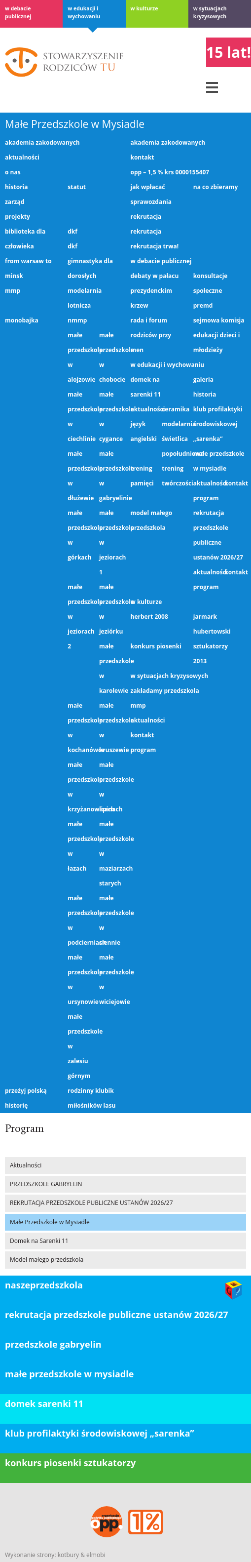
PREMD (203, 305)
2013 (200, 661)
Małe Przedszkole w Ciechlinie (81, 416)
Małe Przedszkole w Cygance (112, 416)
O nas (13, 172)
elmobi (95, 1555)
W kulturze (144, 8)
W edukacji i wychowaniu (84, 12)
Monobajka (21, 320)
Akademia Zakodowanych (42, 142)
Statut (77, 187)
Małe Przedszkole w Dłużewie (81, 475)
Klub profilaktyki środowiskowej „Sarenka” (218, 424)
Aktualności (22, 157)
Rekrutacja (146, 216)
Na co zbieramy (215, 187)
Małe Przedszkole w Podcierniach (81, 920)
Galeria (203, 379)
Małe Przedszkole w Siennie (112, 920)
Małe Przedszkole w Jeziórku (112, 609)
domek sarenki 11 (44, 1403)
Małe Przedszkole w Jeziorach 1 (112, 542)
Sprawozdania (151, 202)
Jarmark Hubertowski (212, 624)
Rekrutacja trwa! (155, 246)
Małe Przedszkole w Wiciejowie (112, 979)
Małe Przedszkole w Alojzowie (81, 357)
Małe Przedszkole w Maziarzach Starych (112, 853)
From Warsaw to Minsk (28, 268)
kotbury (68, 1555)
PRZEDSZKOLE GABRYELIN (46, 1184)
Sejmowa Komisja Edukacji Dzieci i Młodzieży (219, 335)
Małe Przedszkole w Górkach (81, 535)
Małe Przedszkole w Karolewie (112, 668)
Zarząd (14, 202)
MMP (12, 290)
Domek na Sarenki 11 (146, 387)
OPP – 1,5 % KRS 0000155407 (170, 172)
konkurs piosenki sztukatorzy (70, 1463)
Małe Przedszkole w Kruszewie (112, 727)
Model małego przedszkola (152, 520)
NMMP (77, 320)
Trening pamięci (142, 475)
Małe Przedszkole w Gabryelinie (112, 475)
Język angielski (144, 431)
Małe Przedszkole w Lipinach (112, 787)
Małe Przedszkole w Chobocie (112, 357)
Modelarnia (175, 424)
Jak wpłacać (148, 187)
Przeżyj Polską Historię (26, 1098)
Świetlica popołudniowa (175, 446)
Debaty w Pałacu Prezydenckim (155, 283)
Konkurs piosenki (156, 646)
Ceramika (175, 409)
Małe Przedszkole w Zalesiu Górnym (81, 1046)
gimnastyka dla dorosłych (90, 268)
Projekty (17, 216)
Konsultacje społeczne (210, 283)
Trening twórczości (175, 475)
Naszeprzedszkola (44, 1285)
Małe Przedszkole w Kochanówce (81, 727)
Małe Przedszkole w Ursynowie (81, 979)
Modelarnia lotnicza (85, 298)
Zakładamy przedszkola (165, 690)
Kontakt (142, 157)
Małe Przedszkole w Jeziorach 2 (81, 616)
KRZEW (139, 305)
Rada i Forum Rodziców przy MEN (151, 335)
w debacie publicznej (18, 12)
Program (206, 498)
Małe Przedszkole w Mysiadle (74, 124)
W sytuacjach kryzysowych (210, 12)
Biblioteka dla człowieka (25, 238)
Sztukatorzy (210, 646)
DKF (72, 231)
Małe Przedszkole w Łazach (81, 846)
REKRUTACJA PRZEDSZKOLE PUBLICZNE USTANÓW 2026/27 (218, 535)
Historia (16, 187)
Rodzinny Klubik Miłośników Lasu (91, 1098)
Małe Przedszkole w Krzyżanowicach (81, 787)
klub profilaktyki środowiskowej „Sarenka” (99, 1433)
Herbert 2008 (149, 616)
